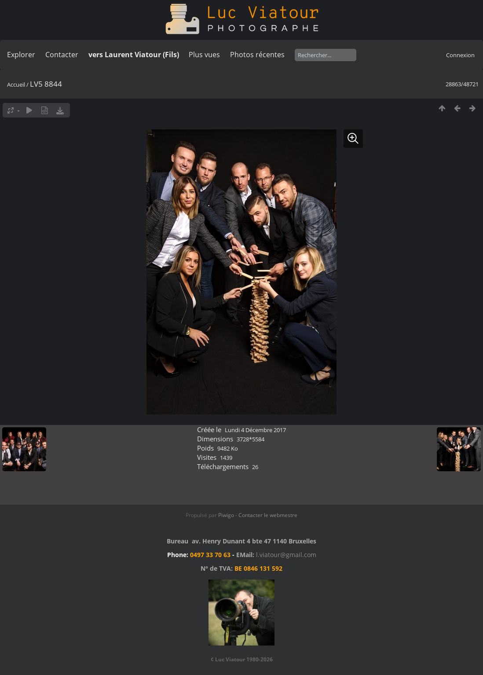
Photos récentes (257, 54)
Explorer (21, 54)
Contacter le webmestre (267, 515)
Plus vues (204, 54)
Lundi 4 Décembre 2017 (255, 430)
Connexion (460, 55)
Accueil (16, 84)
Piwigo (226, 515)
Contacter (61, 54)
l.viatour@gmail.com (286, 554)
